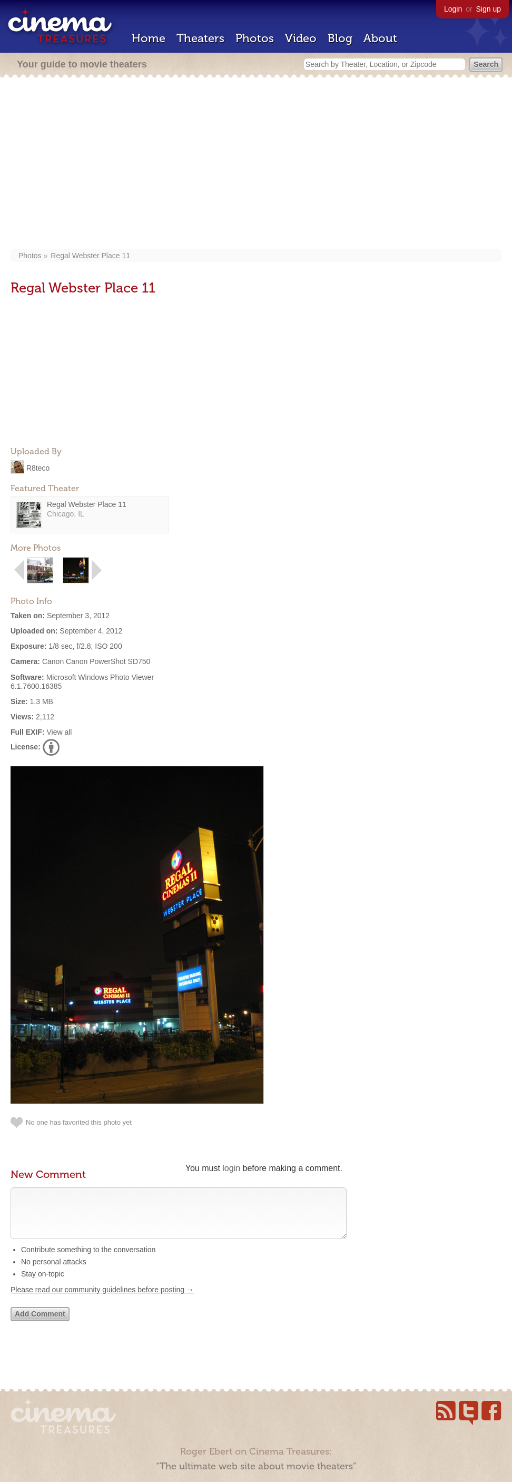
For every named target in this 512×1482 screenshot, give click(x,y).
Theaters (200, 38)
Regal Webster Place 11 (90, 255)
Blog (340, 38)
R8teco (38, 467)
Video (301, 38)
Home (148, 38)
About (380, 38)
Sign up (488, 9)
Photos (254, 38)
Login (453, 9)
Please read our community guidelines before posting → (102, 1300)
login (231, 1168)
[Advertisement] (256, 164)
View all (59, 732)
